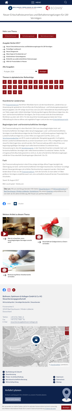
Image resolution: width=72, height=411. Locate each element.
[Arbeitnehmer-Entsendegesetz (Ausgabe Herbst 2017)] (36, 57)
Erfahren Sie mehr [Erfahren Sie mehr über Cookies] (50, 408)
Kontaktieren (34, 191)
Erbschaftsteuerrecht (60, 120)
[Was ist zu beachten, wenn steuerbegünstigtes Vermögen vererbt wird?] (19, 231)
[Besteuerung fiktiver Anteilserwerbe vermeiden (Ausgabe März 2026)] (19, 265)
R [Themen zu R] (30, 87)
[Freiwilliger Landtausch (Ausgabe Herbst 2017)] (36, 49)
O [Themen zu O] (15, 87)
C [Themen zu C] (15, 82)
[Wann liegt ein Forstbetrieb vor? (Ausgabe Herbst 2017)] (36, 54)
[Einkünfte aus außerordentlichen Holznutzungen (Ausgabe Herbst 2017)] (36, 59)
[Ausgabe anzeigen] (43, 72)
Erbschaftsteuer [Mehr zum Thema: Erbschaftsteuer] (10, 36)
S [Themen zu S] (35, 87)
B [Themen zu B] (9, 82)
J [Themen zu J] (51, 82)
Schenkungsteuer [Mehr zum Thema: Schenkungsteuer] (28, 36)
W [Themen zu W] (56, 87)
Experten (50, 191)
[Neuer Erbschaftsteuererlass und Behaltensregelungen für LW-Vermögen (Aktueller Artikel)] (36, 47)
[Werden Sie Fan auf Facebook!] (4, 290)
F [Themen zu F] (30, 82)
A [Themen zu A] (4, 82)
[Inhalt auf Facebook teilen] (8, 204)
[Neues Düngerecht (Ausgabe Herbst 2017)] (36, 52)
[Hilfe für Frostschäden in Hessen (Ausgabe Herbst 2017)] (36, 62)
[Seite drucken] (20, 204)
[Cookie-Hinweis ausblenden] (66, 407)
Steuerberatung (44, 189)
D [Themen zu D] (20, 82)
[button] (65, 2)
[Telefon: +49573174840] (17, 317)
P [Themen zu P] (20, 87)
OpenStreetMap (55, 365)
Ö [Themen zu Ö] (15, 92)
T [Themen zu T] (40, 87)
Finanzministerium (12, 105)
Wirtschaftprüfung (59, 189)
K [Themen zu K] (56, 82)
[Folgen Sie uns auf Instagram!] (9, 290)
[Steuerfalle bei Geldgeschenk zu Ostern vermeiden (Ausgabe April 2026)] (53, 232)
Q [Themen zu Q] (25, 87)
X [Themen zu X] (61, 87)
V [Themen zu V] (51, 87)
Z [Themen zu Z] (4, 92)
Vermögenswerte (27, 148)
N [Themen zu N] (9, 87)
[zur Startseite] (25, 8)
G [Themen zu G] (35, 82)
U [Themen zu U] (46, 87)
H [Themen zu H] (40, 82)
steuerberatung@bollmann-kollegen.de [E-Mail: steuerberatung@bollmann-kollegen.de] (24, 322)
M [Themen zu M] (4, 87)
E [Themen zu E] (25, 82)
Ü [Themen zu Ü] (20, 92)
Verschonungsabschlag (11, 138)
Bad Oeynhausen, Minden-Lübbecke (16, 191)
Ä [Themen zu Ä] (9, 92)
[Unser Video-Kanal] (13, 290)
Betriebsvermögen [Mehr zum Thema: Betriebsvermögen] (47, 36)
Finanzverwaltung (28, 172)
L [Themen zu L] (61, 82)
